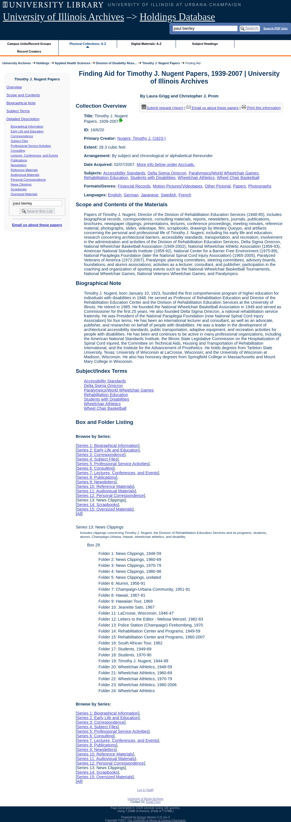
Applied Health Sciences (72, 63)
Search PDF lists (275, 28)
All (79, 513)
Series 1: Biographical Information (107, 445)
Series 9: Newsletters (96, 482)
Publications (19, 160)
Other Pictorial (217, 186)
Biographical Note (21, 103)
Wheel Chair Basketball (238, 177)
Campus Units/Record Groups (29, 43)
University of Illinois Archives (63, 16)
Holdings (42, 63)
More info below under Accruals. (166, 164)
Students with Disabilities (152, 177)
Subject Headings (205, 43)
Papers (239, 186)
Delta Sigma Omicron (166, 173)
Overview (14, 87)
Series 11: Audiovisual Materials (106, 491)
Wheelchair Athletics (196, 177)
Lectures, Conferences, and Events (34, 155)
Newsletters (19, 165)
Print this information (261, 108)
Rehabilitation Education (106, 177)
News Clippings (21, 184)
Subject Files (19, 141)
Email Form (153, 802)
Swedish (168, 195)
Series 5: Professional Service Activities (112, 463)
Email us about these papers (37, 225)
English (114, 195)
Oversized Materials (24, 194)
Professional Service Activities (31, 145)
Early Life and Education (27, 131)
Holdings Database (177, 16)
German (131, 195)
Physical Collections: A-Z (87, 43)
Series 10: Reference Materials (105, 486)
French (184, 195)
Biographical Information (27, 126)
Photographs (259, 186)
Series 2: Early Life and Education (107, 450)
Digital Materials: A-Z (146, 43)
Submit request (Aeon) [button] (163, 108)
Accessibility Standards (124, 173)
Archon (141, 817)
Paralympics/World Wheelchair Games (224, 173)
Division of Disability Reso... (116, 63)
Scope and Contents (23, 95)
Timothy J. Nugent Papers (161, 63)
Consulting (18, 150)
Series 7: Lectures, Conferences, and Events (117, 473)
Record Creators (29, 51)
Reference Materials (24, 170)
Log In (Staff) (145, 790)
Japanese (149, 195)
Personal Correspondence (28, 179)
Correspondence (22, 136)
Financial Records (134, 186)
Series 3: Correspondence (100, 454)
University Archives (16, 63)
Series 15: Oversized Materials (104, 509)
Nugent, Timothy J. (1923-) (141, 138)
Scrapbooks (19, 189)
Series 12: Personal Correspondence (110, 495)
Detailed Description (23, 119)
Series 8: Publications (96, 477)
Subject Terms (18, 111)
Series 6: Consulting (95, 468)
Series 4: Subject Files (97, 459)
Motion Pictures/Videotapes (178, 186)
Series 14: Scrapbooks (97, 504)
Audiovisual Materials (25, 174)
